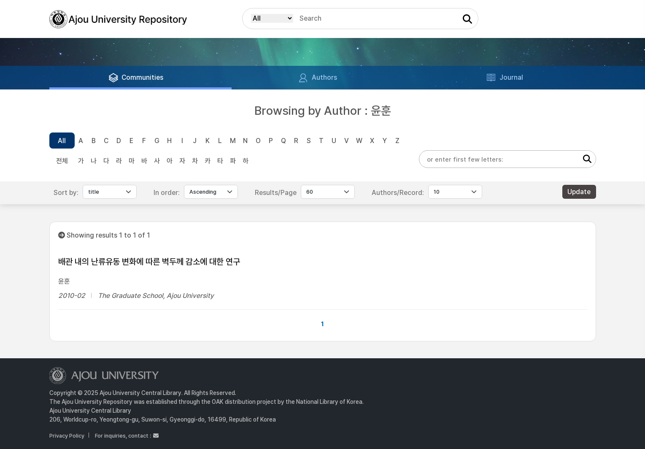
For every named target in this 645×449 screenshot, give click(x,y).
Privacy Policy (66, 436)
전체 (62, 161)
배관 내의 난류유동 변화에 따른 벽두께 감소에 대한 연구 (149, 262)
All (62, 141)
